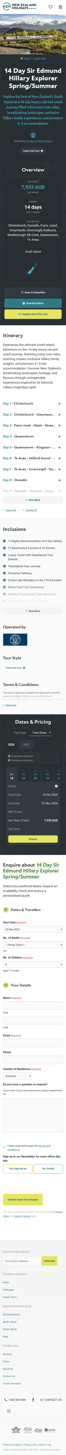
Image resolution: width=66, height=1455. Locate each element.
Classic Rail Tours (33, 150)
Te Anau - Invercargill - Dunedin (32, 469)
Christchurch (18, 403)
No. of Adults (16, 938)
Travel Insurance (12, 1383)
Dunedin (15, 480)
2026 (11, 744)
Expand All (9, 510)
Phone (7, 1052)
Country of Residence (22, 1069)
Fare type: (20, 732)
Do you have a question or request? (25, 1084)
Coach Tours (40, 58)
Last (5, 1027)
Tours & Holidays (15, 1274)
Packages (8, 1289)
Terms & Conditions (12, 1444)
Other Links (11, 1345)
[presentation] (29, 1183)
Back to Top (45, 1444)
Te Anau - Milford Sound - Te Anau (33, 458)
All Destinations (11, 1314)
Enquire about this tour (33, 314)
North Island (9, 1321)
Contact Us (9, 1376)
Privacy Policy (31, 1444)
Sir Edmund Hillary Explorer (39, 141)
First (5, 1012)
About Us (8, 1368)
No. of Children (18, 958)
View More (33, 500)
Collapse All (29, 510)
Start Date (14, 922)
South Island (10, 1329)
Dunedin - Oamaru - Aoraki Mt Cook (33, 491)
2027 (26, 744)
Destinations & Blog (17, 1306)
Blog (5, 1336)
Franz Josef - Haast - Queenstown (33, 425)
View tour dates (33, 303)
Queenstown (18, 436)
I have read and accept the (29, 1147)
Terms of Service (22, 1216)
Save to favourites (33, 292)
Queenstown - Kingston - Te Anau (33, 447)
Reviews (7, 1354)
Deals (6, 1282)
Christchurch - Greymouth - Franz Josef (33, 414)
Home (27, 58)
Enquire (33, 839)
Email (12, 1035)
